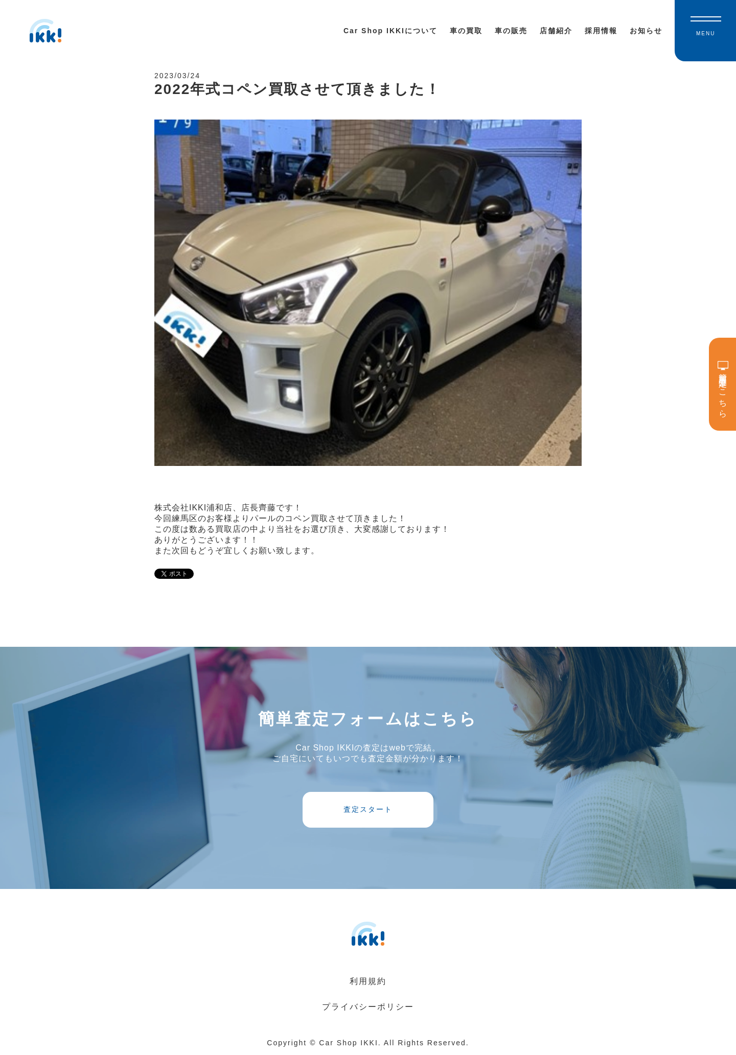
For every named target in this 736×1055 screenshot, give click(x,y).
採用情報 (601, 31)
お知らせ (646, 31)
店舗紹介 (556, 31)
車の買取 (466, 31)
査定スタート (368, 809)
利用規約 (368, 981)
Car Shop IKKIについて (390, 31)
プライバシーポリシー (368, 1006)
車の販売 (511, 31)
